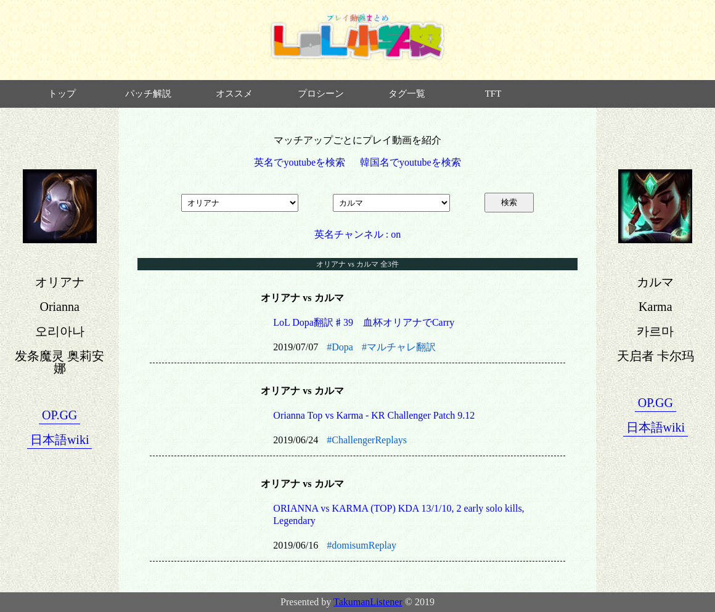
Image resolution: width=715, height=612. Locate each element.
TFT (493, 94)
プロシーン (321, 94)
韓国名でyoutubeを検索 (410, 162)
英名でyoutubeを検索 (299, 162)
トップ (62, 94)
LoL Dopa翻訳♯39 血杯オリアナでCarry (363, 322)
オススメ (234, 94)
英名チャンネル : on (357, 234)
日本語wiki (59, 439)
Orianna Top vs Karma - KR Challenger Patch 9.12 (374, 415)
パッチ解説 (148, 94)
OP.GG (59, 415)
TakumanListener (367, 602)
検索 (509, 202)
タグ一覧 (406, 94)
